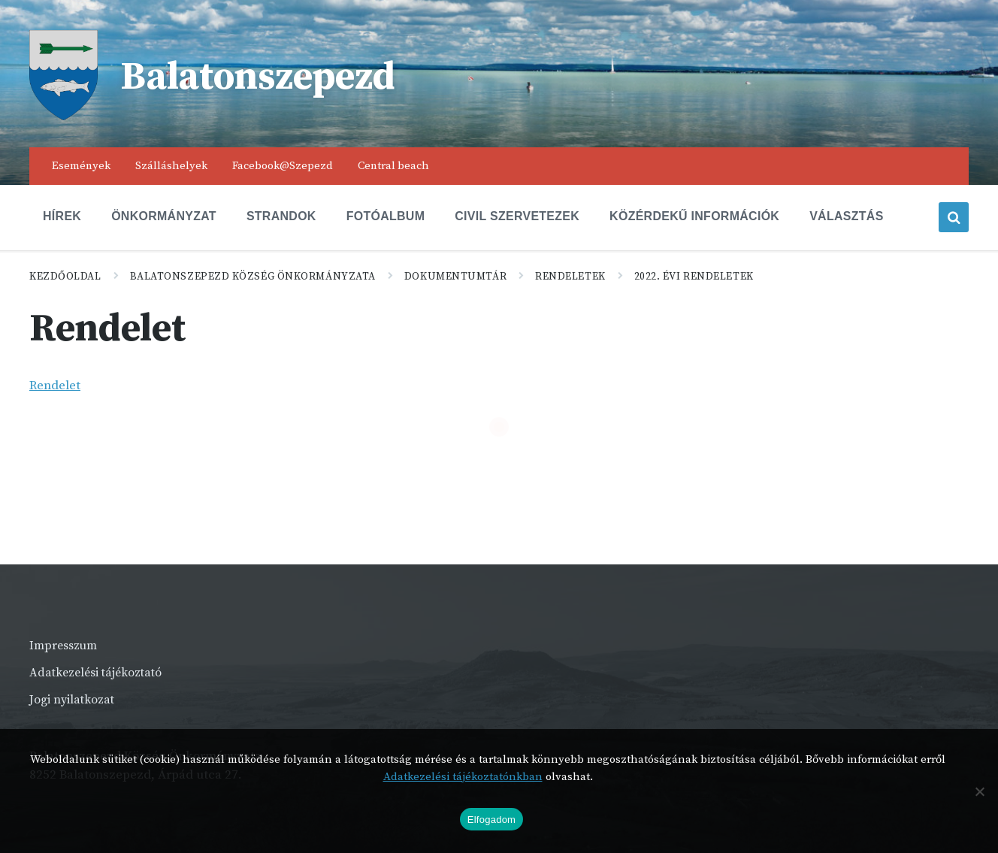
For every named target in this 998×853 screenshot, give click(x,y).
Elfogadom (491, 819)
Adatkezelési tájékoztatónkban (463, 777)
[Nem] (979, 791)
